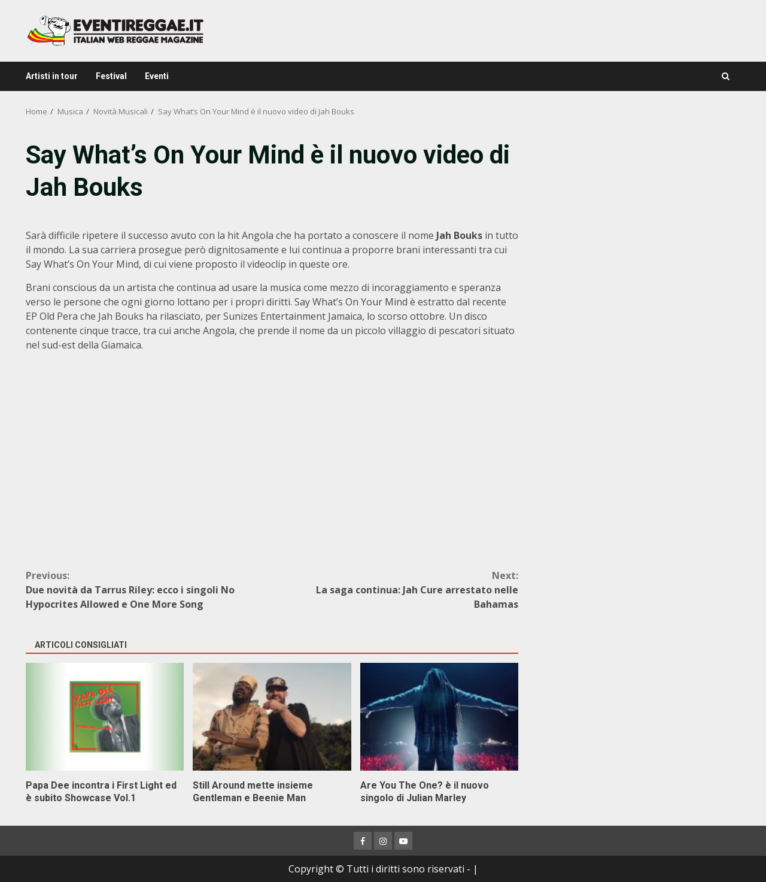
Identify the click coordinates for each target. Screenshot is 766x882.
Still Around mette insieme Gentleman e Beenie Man (272, 717)
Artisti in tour (52, 76)
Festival (111, 76)
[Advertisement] (636, 221)
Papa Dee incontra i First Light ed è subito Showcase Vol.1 (105, 717)
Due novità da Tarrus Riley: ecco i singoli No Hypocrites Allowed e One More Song (149, 589)
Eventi (157, 76)
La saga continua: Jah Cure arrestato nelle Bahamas (395, 589)
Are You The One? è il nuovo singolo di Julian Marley (439, 717)
